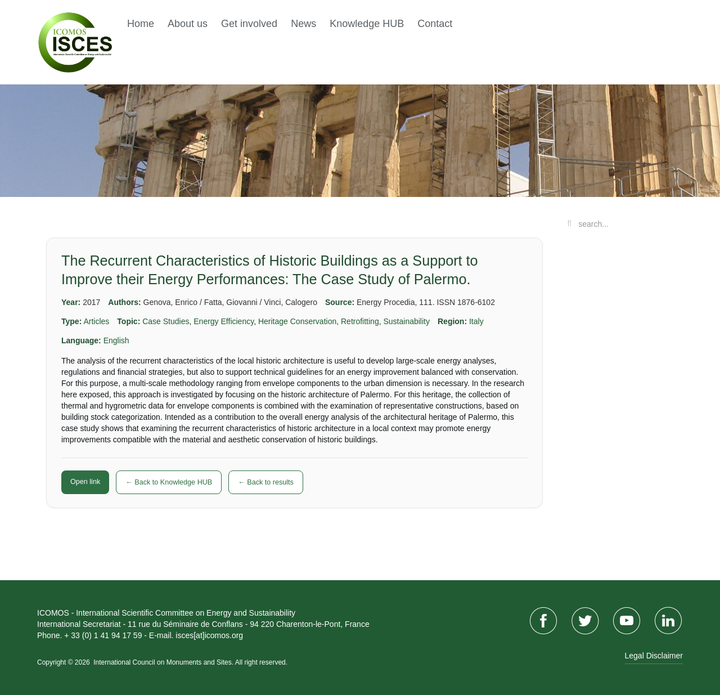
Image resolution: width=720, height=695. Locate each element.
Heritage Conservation (297, 321)
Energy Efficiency (224, 321)
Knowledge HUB (367, 23)
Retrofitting (360, 321)
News (303, 23)
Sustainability (406, 321)
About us (188, 23)
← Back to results (266, 482)
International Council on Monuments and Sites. (164, 662)
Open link (85, 482)
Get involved (249, 23)
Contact (434, 23)
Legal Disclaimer (654, 655)
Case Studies (165, 321)
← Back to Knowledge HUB (168, 482)
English (116, 340)
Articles (96, 321)
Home (140, 23)
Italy (476, 321)
